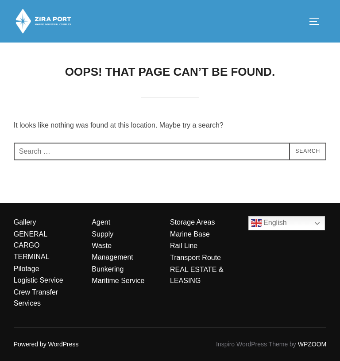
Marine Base (190, 234)
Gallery (25, 222)
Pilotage (26, 268)
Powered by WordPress (46, 344)
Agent (101, 222)
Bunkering (108, 269)
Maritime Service (118, 280)
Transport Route (195, 257)
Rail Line (183, 245)
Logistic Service (38, 280)
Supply (102, 234)
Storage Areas (192, 222)
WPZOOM (312, 344)
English (269, 223)
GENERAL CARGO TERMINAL (32, 245)
